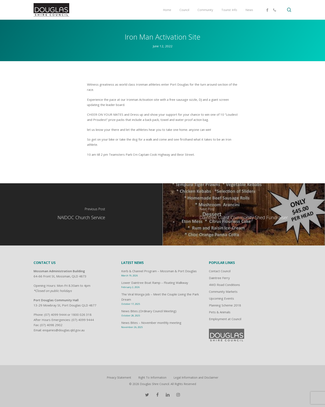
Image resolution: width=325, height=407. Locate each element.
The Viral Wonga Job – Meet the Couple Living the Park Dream (160, 296)
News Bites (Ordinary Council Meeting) (148, 311)
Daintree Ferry (219, 278)
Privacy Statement (119, 377)
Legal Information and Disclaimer (195, 377)
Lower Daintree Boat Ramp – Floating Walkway (154, 283)
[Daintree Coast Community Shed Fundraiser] (243, 214)
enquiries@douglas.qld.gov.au (63, 330)
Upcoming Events (221, 298)
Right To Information (152, 377)
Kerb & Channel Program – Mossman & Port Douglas (159, 271)
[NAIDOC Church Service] (81, 214)
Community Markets (223, 291)
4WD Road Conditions (224, 285)
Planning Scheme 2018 (225, 305)
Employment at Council (225, 319)
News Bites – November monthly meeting (151, 323)
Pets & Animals (219, 312)
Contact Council (219, 271)
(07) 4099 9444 (55, 314)
